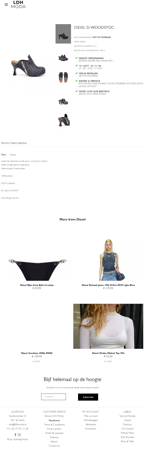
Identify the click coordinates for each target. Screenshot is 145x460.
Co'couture (127, 437)
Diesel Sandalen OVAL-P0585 (37, 361)
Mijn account (90, 424)
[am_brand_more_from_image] (37, 261)
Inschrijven (90, 437)
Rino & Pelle (127, 450)
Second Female (127, 424)
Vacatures (54, 428)
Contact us (54, 454)
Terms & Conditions (54, 433)
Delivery (54, 446)
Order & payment (54, 441)
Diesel (127, 429)
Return (54, 450)
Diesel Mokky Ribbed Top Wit (108, 361)
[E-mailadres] (53, 405)
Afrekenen (91, 433)
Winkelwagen (91, 429)
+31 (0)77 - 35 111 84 (90, 68)
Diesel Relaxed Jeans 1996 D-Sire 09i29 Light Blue (108, 292)
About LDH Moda (54, 424)
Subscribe (88, 405)
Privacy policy (54, 437)
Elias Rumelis (127, 445)
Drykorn (127, 433)
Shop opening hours (17, 448)
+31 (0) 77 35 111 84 (17, 437)
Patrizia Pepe (127, 441)
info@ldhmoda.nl (17, 433)
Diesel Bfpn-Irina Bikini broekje (37, 292)
